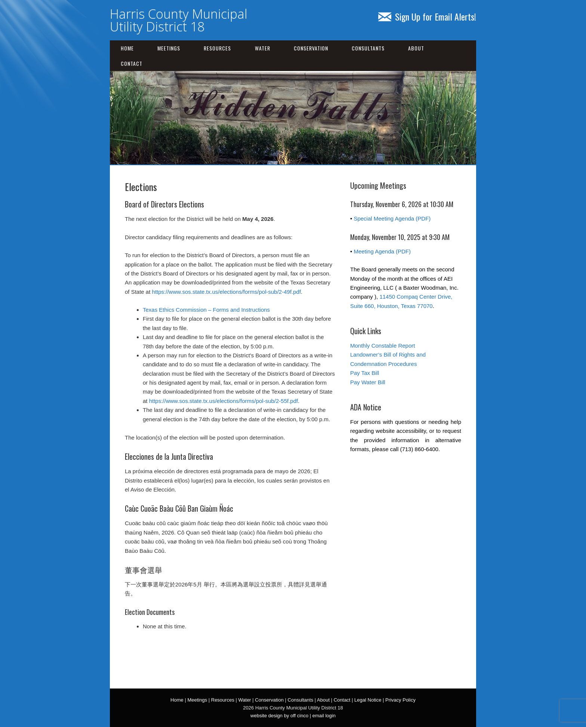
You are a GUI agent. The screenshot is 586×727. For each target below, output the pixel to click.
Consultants (368, 48)
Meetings (168, 48)
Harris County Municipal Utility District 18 (178, 20)
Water (262, 48)
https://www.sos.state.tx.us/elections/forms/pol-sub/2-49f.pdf (226, 292)
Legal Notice (367, 700)
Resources (217, 48)
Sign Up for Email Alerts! (427, 16)
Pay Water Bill (367, 382)
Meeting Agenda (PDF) (382, 251)
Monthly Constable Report (382, 345)
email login (324, 715)
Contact (131, 63)
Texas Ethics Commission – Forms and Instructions (206, 309)
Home (127, 48)
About (416, 48)
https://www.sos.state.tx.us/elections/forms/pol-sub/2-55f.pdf (223, 401)
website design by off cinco (279, 715)
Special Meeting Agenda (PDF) (392, 218)
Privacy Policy (400, 700)
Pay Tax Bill (364, 373)
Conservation (311, 48)
